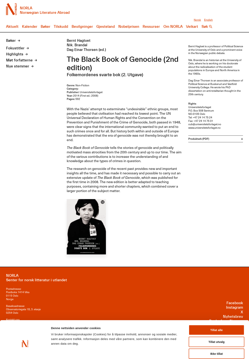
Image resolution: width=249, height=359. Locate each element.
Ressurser (151, 26)
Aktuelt (12, 26)
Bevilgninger (82, 26)
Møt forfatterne (19, 60)
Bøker (45, 26)
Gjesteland (105, 26)
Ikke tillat (216, 333)
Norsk (197, 20)
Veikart (192, 26)
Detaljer (207, 351)
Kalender (29, 26)
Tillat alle (216, 310)
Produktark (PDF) (198, 139)
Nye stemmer (17, 66)
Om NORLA (173, 26)
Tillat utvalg (216, 322)
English (208, 20)
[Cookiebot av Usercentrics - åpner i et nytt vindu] (25, 351)
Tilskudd (61, 26)
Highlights (14, 54)
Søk (205, 26)
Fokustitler (15, 48)
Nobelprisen (128, 26)
